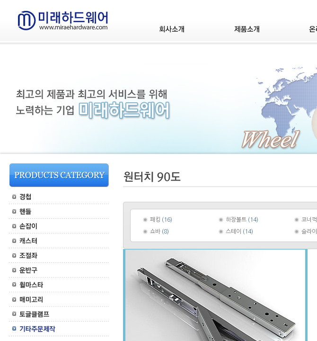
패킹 (155, 220)
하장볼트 (236, 220)
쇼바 (155, 231)
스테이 (233, 231)
